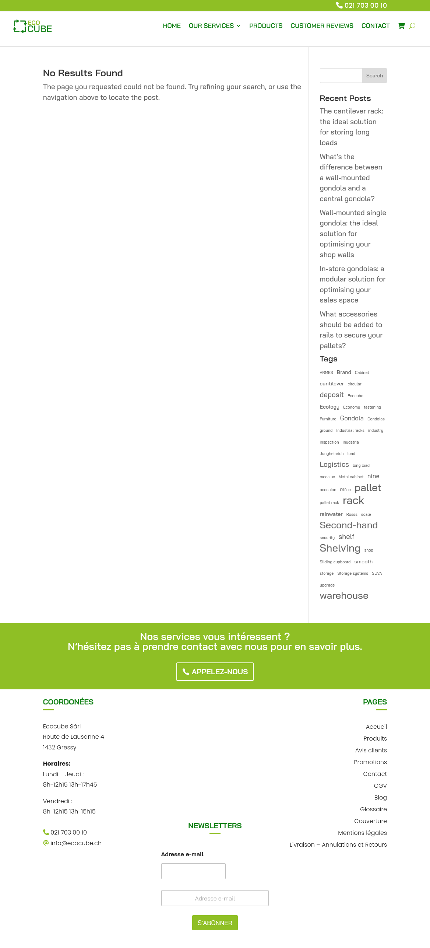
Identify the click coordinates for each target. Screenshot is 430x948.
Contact (375, 773)
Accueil (376, 726)
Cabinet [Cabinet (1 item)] (362, 372)
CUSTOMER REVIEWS (322, 25)
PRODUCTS (265, 25)
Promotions (370, 761)
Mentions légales (362, 832)
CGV (380, 784)
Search (374, 75)
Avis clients (371, 749)
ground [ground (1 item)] (326, 430)
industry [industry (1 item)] (375, 430)
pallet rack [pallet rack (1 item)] (329, 502)
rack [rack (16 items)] (353, 500)
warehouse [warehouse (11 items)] (344, 595)
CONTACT (376, 25)
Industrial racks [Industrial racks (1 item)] (350, 430)
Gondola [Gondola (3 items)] (352, 418)
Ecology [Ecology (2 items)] (330, 406)
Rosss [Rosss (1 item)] (351, 514)
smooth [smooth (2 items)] (363, 561)
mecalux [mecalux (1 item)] (327, 476)
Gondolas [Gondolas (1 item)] (376, 418)
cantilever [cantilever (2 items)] (332, 383)
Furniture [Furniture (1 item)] (328, 418)
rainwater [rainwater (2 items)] (331, 514)
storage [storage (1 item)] (327, 573)
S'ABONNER (215, 923)
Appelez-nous (220, 671)
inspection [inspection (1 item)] (329, 442)
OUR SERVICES (211, 25)
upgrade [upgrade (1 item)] (327, 585)
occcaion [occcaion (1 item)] (328, 489)
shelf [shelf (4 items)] (346, 536)
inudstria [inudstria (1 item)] (351, 442)
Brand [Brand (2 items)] (344, 372)
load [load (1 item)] (351, 453)
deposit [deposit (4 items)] (332, 394)
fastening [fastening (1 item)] (372, 407)
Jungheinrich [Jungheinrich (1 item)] (332, 453)
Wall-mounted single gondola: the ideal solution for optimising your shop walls (353, 233)
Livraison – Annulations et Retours (338, 843)
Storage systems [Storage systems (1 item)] (352, 573)
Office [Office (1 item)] (345, 489)
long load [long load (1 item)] (361, 465)
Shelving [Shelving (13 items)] (340, 548)
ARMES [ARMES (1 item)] (326, 372)
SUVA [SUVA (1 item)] (377, 573)
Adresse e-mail (182, 854)
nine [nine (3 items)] (373, 476)
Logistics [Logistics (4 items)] (334, 464)
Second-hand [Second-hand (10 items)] (349, 525)
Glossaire (373, 808)
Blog (380, 796)
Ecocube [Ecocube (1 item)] (355, 395)
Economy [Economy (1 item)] (351, 407)
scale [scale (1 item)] (366, 514)
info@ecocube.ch (72, 843)
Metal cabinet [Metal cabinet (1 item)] (351, 476)
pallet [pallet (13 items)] (368, 487)
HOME (172, 25)
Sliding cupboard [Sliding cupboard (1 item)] (335, 561)
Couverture (370, 820)
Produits (375, 737)
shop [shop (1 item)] (368, 550)
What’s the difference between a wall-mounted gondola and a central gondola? (351, 177)
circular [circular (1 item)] (354, 383)
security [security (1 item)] (327, 537)
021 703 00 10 (366, 5)
